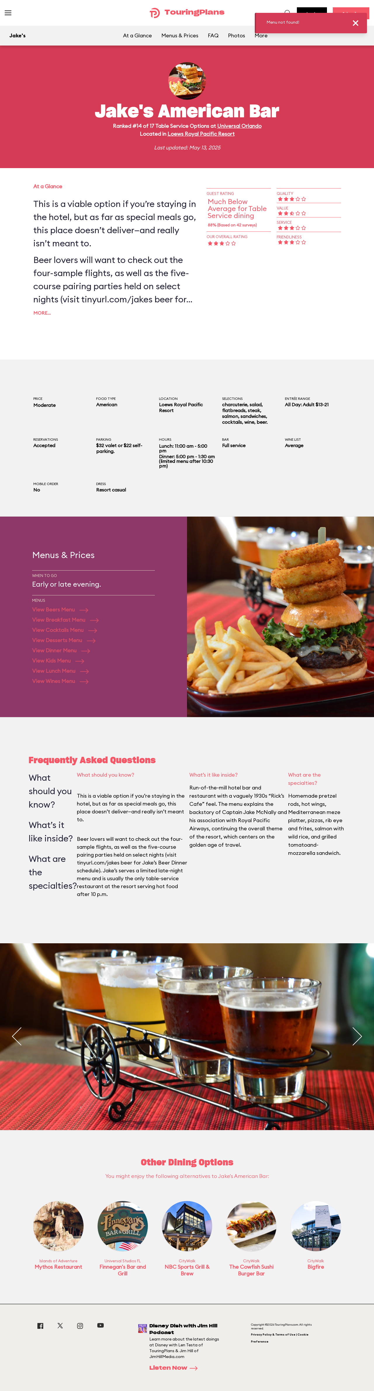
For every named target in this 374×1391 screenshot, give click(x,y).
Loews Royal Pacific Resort (201, 133)
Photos (236, 35)
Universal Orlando (239, 126)
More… (42, 313)
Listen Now (175, 1368)
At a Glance (137, 35)
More (261, 35)
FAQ (213, 35)
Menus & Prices (179, 35)
